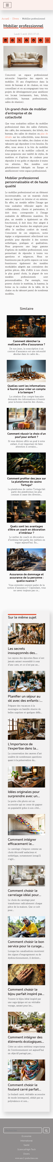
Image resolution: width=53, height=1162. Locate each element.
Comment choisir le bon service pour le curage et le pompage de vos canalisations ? (26, 948)
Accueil (5, 18)
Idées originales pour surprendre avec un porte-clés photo (24, 796)
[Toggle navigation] (7, 5)
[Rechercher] (22, 1130)
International (26, 1140)
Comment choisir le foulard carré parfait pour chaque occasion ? (25, 1089)
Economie (26, 1136)
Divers (15, 18)
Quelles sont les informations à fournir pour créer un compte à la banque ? (26, 389)
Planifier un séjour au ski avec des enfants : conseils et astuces (24, 700)
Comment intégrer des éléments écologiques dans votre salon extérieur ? (25, 1043)
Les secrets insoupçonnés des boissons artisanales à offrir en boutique (24, 655)
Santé (26, 1145)
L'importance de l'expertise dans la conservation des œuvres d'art (22, 750)
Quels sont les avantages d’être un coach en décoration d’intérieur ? (26, 530)
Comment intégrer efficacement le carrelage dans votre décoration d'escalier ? (25, 846)
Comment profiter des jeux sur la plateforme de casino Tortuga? (26, 482)
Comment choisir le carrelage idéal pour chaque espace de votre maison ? (26, 897)
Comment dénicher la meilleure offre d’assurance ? (26, 342)
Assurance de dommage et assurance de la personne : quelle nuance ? (26, 578)
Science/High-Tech (26, 1149)
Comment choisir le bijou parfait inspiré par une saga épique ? (25, 993)
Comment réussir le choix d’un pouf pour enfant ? (26, 435)
